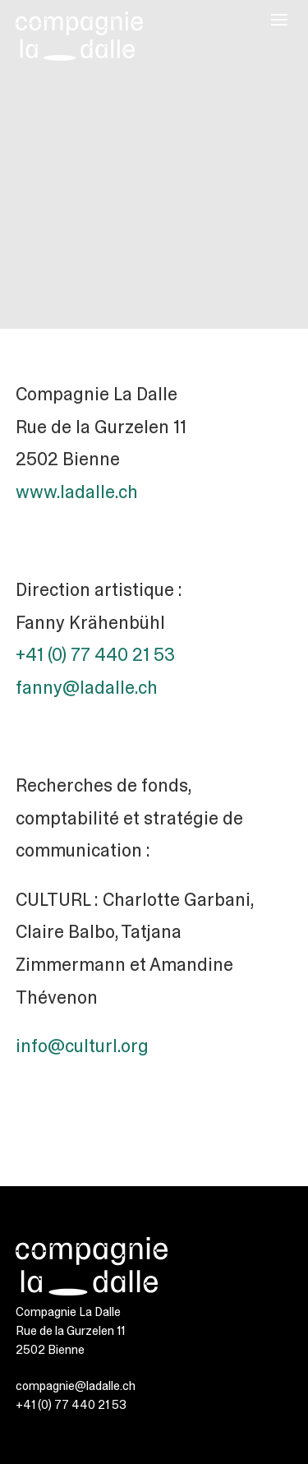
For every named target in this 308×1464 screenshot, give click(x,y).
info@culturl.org (82, 1046)
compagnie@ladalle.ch (76, 1386)
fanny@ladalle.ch (87, 688)
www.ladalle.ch (77, 492)
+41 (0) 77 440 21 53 (95, 655)
